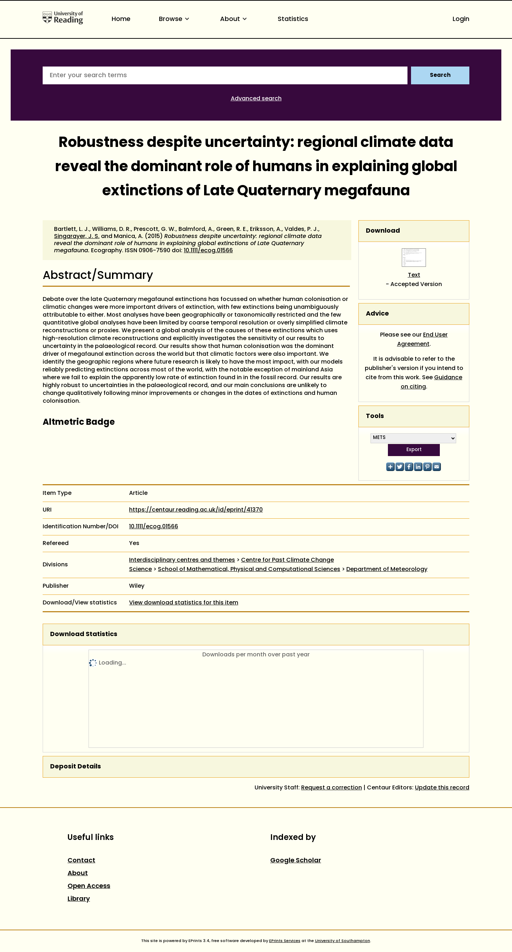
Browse (175, 19)
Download (383, 231)
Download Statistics (83, 634)
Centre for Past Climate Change (287, 560)
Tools (375, 416)
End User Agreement (422, 339)
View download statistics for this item (183, 603)
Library (79, 899)
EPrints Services (284, 941)
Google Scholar (295, 860)
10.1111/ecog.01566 (208, 250)
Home (121, 19)
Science (140, 569)
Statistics (293, 19)
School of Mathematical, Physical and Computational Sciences (249, 569)
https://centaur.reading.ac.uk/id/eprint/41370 (196, 510)
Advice (377, 313)
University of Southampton (342, 941)
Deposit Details (75, 766)
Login (461, 19)
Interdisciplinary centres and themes (182, 560)
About (234, 19)
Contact (81, 860)
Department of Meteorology (386, 569)
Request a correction (331, 788)
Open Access (89, 886)
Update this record (442, 788)
